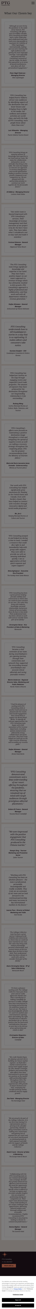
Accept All (18, 1305)
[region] (18, 1292)
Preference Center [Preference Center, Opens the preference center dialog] (18, 1294)
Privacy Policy (18, 1289)
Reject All (18, 1300)
